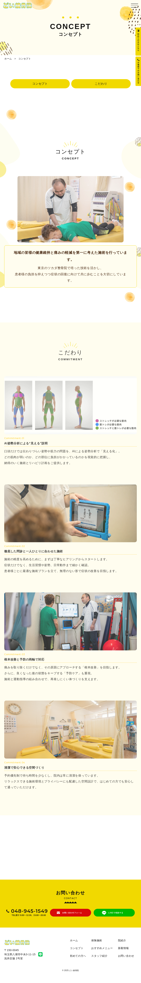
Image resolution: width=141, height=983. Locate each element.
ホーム (8, 58)
